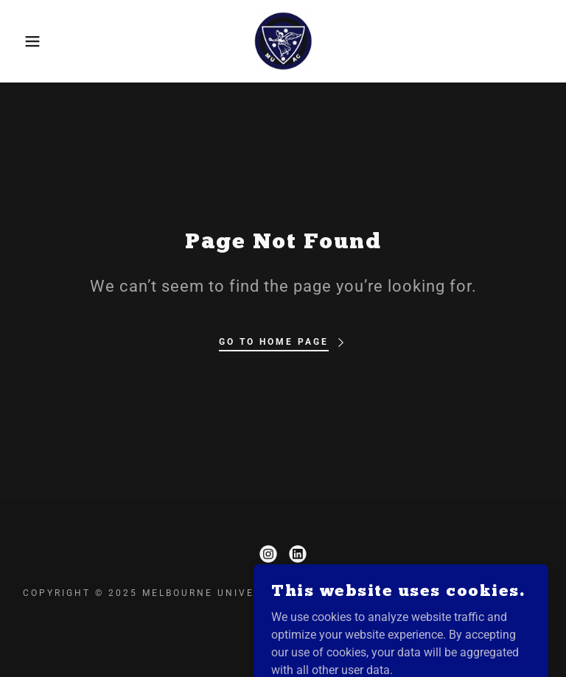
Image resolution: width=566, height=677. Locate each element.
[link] (283, 41)
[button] (28, 41)
